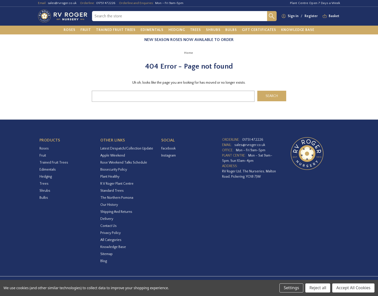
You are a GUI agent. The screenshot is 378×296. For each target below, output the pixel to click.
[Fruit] (86, 30)
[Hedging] (176, 30)
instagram (168, 156)
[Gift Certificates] (259, 30)
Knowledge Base (113, 247)
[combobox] (179, 16)
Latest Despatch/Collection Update (126, 148)
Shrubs (44, 191)
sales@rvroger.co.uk (62, 3)
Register (311, 16)
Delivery (106, 219)
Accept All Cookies (353, 287)
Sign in (293, 16)
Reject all (317, 287)
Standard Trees (112, 191)
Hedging (45, 177)
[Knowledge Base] (298, 30)
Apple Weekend (112, 156)
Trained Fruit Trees (53, 163)
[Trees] (196, 30)
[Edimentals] (152, 30)
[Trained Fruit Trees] (116, 30)
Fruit (42, 156)
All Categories (110, 240)
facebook (168, 148)
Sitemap (106, 254)
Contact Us (108, 226)
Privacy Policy (110, 233)
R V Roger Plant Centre (117, 184)
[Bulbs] (231, 30)
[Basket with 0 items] (334, 16)
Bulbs (43, 198)
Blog (103, 261)
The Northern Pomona (116, 198)
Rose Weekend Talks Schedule (123, 163)
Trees (44, 184)
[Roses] (69, 30)
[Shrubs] (213, 30)
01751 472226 (105, 3)
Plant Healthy (109, 177)
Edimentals (47, 170)
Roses (44, 148)
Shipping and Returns (116, 212)
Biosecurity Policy (113, 170)
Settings (291, 287)
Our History (109, 205)
